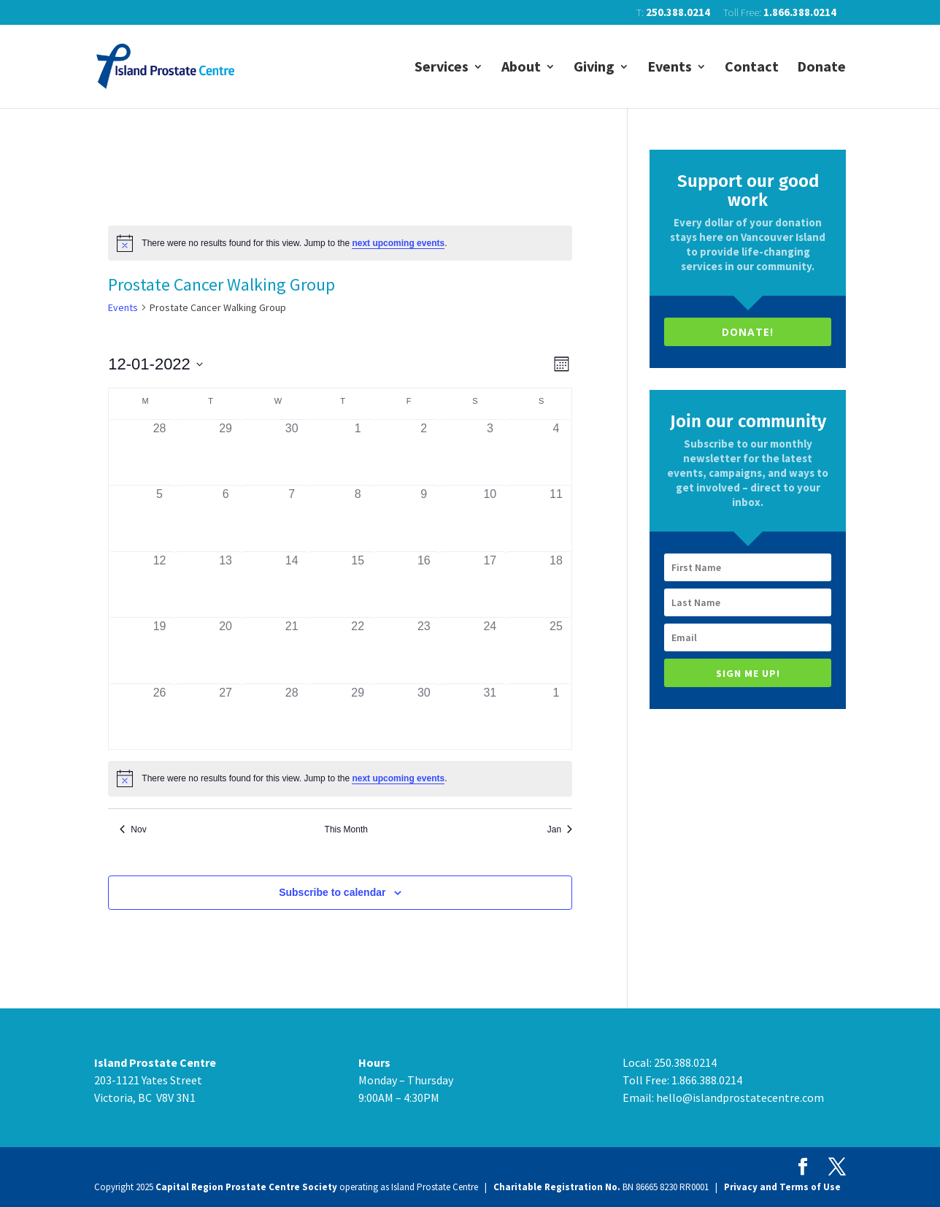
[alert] (340, 243)
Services (442, 68)
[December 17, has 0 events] (490, 585)
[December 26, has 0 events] (159, 717)
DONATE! (748, 332)
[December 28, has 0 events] (291, 717)
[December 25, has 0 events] (556, 650)
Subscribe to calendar (332, 892)
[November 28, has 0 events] (159, 453)
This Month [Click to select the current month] (346, 829)
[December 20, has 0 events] (226, 650)
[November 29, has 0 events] (226, 453)
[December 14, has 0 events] (291, 585)
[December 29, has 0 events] (358, 717)
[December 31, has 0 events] (490, 717)
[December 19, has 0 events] (159, 650)
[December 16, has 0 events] (424, 585)
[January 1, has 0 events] (556, 717)
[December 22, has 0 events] (358, 650)
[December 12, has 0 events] (159, 585)
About (521, 68)
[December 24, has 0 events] (490, 650)
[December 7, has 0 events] (291, 518)
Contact (752, 68)
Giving (594, 68)
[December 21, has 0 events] (291, 650)
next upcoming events (398, 243)
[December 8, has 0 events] (358, 518)
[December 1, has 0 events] (358, 453)
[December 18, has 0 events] (556, 585)
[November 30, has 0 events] (291, 453)
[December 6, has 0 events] (226, 518)
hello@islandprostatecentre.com (740, 1097)
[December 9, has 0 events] (424, 518)
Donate (821, 68)
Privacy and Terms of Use (782, 1187)
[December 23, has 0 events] (424, 650)
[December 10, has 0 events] (490, 518)
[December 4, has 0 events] (556, 453)
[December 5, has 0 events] (159, 518)
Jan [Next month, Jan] (559, 829)
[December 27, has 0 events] (226, 717)
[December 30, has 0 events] (424, 717)
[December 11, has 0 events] (556, 518)
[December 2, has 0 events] (424, 453)
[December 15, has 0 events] (358, 585)
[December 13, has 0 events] (226, 585)
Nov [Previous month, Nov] (133, 829)
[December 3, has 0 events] (490, 453)
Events (669, 68)
